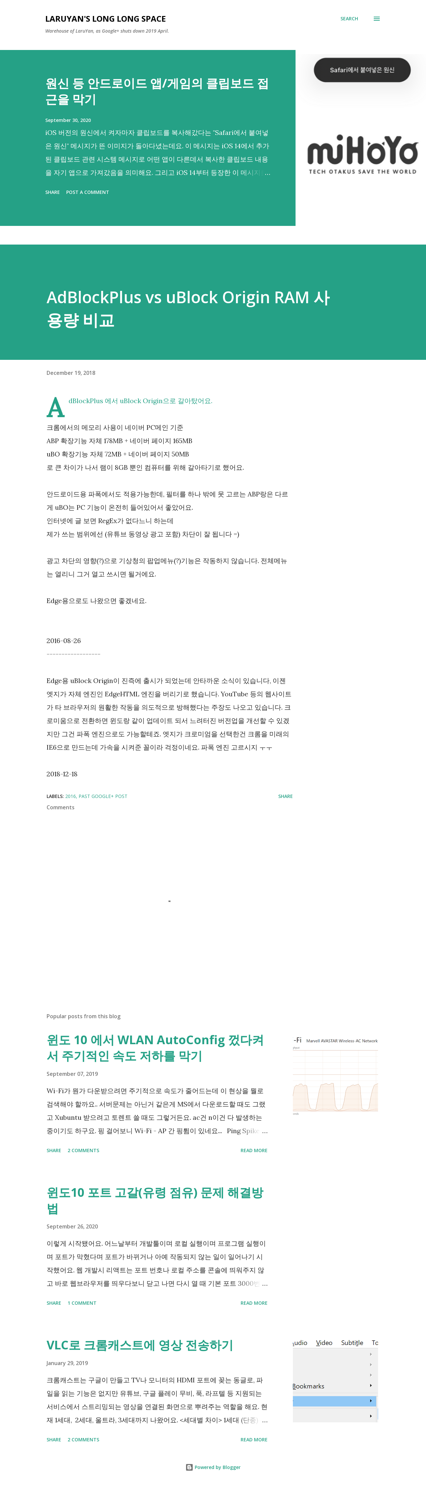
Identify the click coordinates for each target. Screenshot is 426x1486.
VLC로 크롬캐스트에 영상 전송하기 (140, 1345)
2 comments (83, 1150)
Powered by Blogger (213, 1467)
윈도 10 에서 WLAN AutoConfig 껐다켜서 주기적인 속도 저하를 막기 (155, 1048)
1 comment (82, 1303)
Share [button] (52, 192)
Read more (254, 1150)
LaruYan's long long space (105, 18)
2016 (70, 796)
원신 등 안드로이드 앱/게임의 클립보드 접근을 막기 (157, 91)
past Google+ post (103, 796)
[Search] (349, 19)
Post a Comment (87, 192)
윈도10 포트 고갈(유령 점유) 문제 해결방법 (155, 1200)
